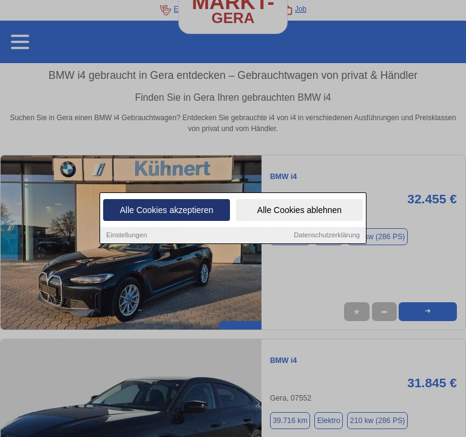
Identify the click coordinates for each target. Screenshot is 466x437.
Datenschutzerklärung (327, 235)
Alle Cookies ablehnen (299, 210)
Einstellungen (126, 235)
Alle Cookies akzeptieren (166, 210)
